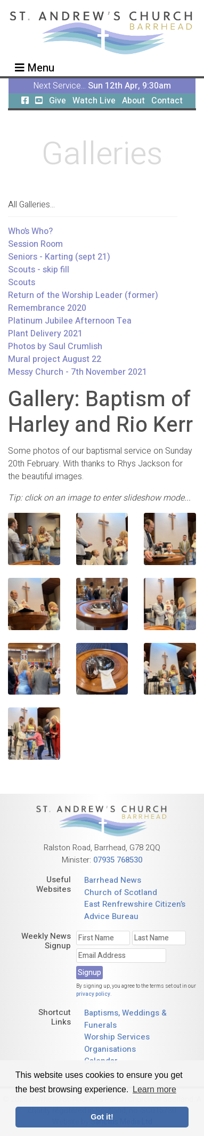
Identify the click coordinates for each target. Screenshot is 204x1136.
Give (57, 100)
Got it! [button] (102, 1117)
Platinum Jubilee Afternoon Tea (70, 321)
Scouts (21, 282)
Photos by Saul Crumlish (55, 346)
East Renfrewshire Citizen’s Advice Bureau (134, 910)
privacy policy (93, 994)
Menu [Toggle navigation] (34, 68)
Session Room (35, 244)
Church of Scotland (120, 892)
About (133, 100)
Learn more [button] (154, 1089)
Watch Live (94, 100)
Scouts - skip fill (38, 269)
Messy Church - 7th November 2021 (77, 372)
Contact (167, 100)
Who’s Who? (30, 231)
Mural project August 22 (54, 359)
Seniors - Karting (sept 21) (59, 257)
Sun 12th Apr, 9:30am (129, 85)
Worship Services (117, 1037)
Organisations (110, 1049)
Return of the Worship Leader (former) (83, 295)
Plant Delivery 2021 (45, 333)
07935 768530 (117, 860)
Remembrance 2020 (47, 308)
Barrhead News (112, 880)
